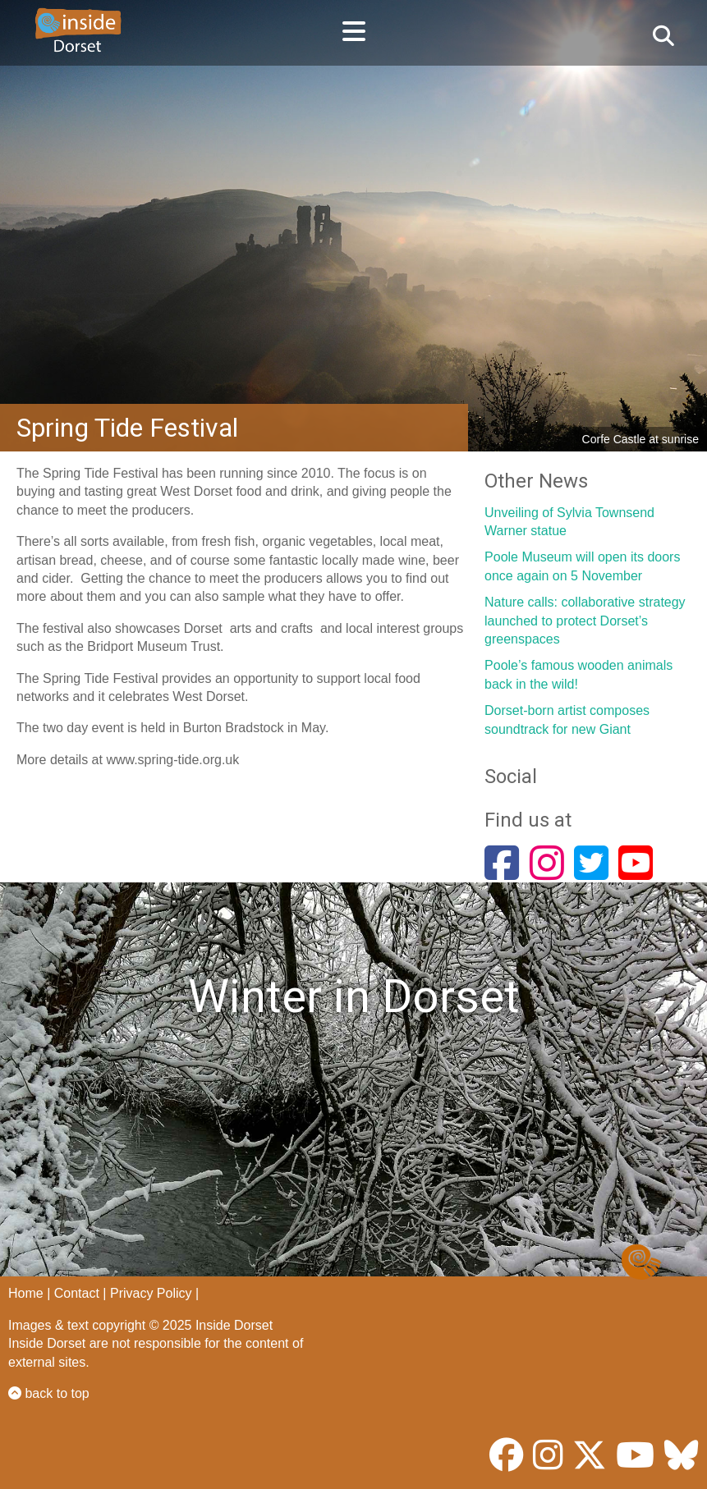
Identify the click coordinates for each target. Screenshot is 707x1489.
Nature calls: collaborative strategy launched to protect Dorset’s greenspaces (585, 620)
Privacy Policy (151, 1293)
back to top (49, 1393)
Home (26, 1293)
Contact (76, 1293)
